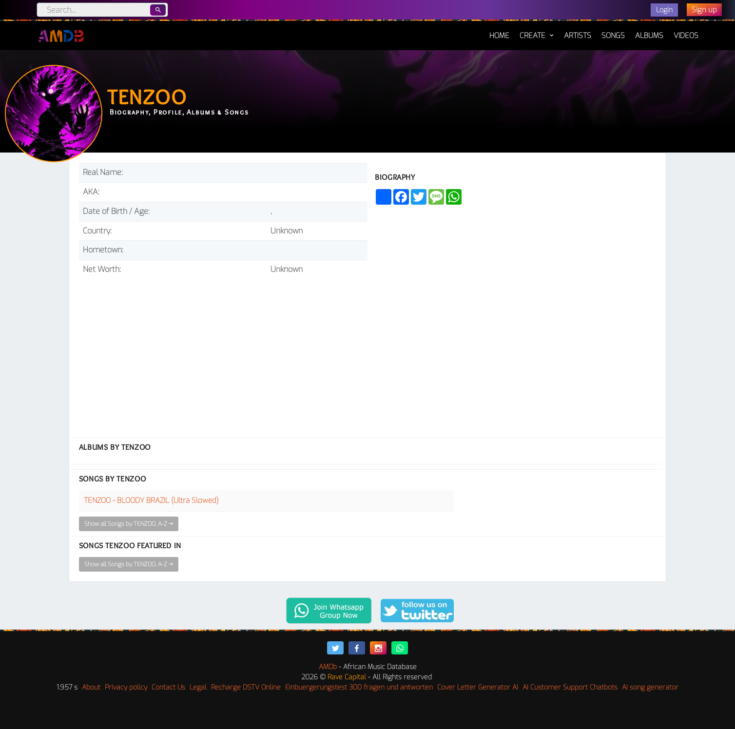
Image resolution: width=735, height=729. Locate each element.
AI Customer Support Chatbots (570, 687)
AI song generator (650, 687)
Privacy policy (126, 687)
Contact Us (168, 687)
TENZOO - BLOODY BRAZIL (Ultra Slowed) (151, 500)
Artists (577, 35)
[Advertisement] (223, 352)
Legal (198, 687)
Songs (613, 35)
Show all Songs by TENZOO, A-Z (128, 524)
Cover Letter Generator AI (477, 687)
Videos (686, 35)
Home (499, 30)
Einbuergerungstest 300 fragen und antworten (359, 687)
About (91, 687)
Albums (649, 35)
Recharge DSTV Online (246, 687)
